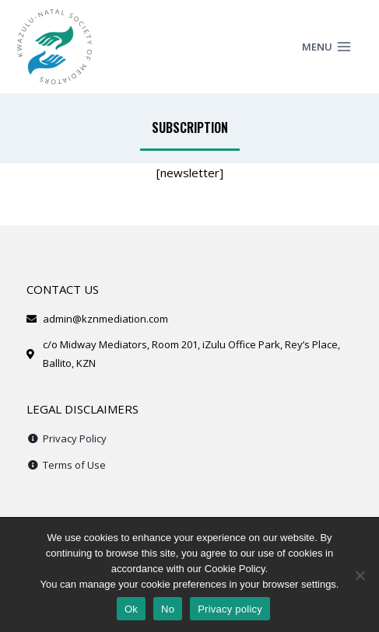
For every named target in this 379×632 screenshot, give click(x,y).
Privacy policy (230, 609)
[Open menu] (337, 46)
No (167, 609)
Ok (131, 609)
